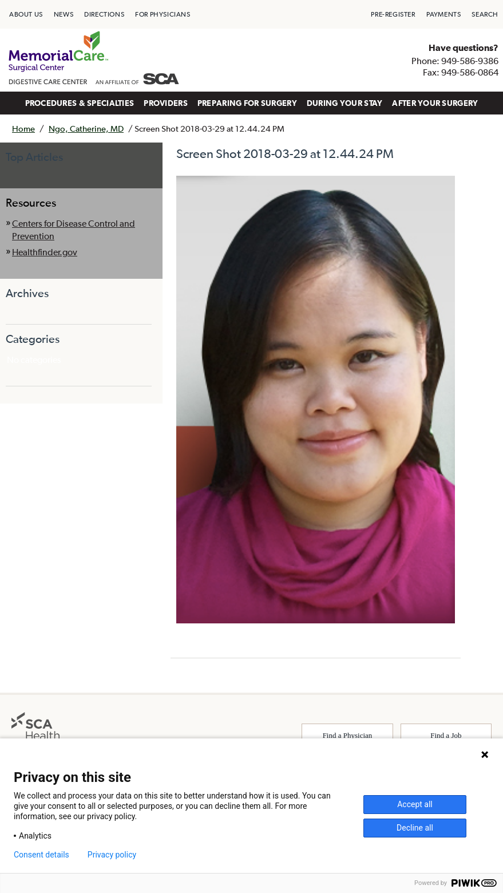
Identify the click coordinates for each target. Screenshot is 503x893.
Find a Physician (348, 735)
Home (23, 128)
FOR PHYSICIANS (162, 14)
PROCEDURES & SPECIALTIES (79, 103)
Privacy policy (112, 854)
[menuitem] (26, 14)
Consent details (41, 854)
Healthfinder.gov (44, 252)
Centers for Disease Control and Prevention (73, 229)
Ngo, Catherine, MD (86, 128)
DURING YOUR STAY (345, 103)
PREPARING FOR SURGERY (247, 103)
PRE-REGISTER (393, 14)
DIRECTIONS (104, 14)
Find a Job (445, 735)
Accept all (415, 804)
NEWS (63, 14)
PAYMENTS (443, 14)
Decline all (415, 827)
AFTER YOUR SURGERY (435, 103)
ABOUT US (26, 14)
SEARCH (485, 14)
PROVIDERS (166, 103)
